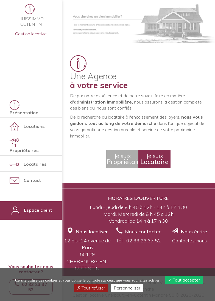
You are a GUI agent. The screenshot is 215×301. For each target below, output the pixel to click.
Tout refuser (91, 288)
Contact (25, 180)
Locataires (28, 164)
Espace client (31, 210)
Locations (27, 126)
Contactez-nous (189, 240)
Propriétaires (24, 145)
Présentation (24, 107)
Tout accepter (184, 280)
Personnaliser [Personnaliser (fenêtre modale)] (127, 288)
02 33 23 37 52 (143, 240)
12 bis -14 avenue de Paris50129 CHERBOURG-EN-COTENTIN (87, 254)
